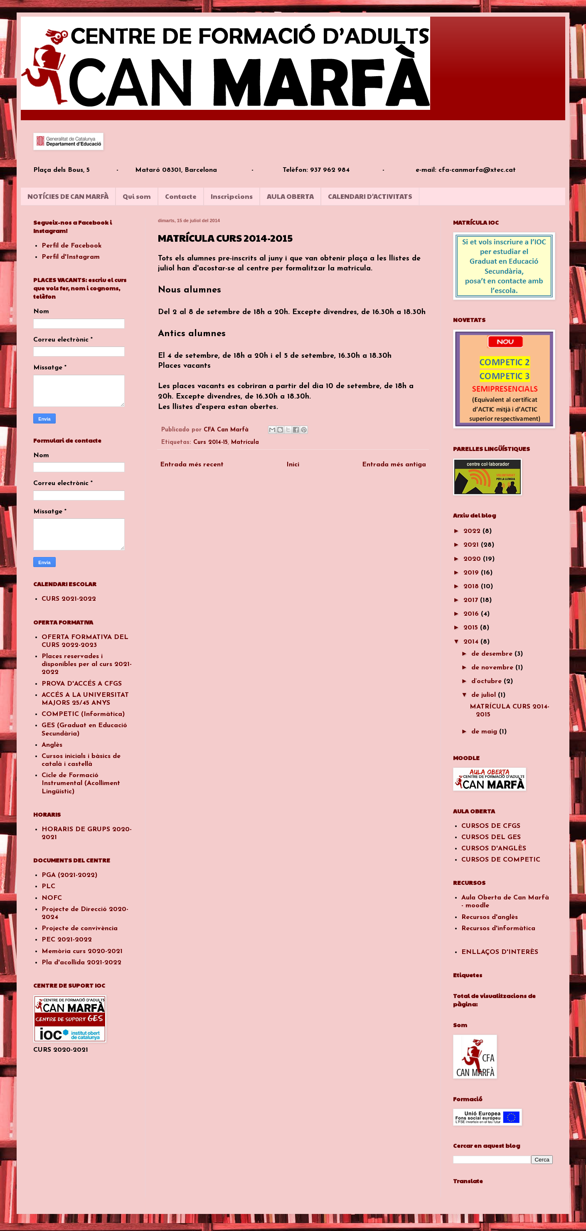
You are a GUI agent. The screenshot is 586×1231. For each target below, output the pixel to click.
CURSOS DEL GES (491, 837)
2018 (472, 586)
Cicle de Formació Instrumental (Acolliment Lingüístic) (81, 783)
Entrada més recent (192, 464)
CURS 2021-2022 (69, 599)
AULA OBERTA (290, 196)
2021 (472, 545)
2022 (473, 531)
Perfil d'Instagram (71, 257)
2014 (471, 642)
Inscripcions (232, 196)
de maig (485, 731)
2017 (471, 600)
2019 (472, 573)
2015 (471, 627)
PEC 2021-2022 (67, 939)
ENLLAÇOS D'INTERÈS (499, 952)
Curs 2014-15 (210, 442)
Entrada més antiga (394, 464)
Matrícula (245, 442)
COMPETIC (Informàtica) (83, 714)
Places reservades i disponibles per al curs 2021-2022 (87, 664)
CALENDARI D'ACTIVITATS (370, 196)
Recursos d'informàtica (498, 928)
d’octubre (487, 681)
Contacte (181, 196)
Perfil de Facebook (72, 246)
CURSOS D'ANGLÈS (493, 848)
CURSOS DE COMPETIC (500, 860)
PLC (48, 886)
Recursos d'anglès (489, 917)
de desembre (493, 654)
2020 (473, 559)
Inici (292, 464)
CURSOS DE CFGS (490, 826)
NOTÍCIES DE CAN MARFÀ (67, 196)
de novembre (493, 667)
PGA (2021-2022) (69, 875)
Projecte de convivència (80, 928)
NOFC (52, 898)
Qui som (137, 196)
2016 (472, 614)
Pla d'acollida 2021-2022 (81, 962)
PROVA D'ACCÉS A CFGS (82, 684)
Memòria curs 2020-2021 (82, 951)
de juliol (484, 695)
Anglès (52, 745)
